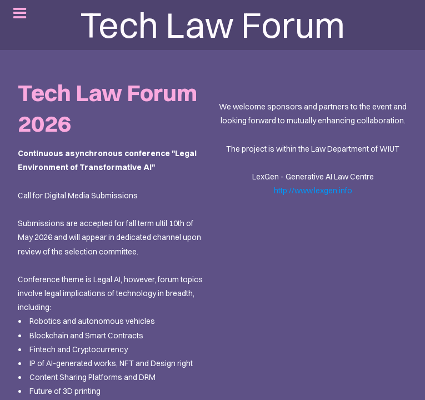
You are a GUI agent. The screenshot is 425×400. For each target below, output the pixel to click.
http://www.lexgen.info (313, 191)
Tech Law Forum (212, 25)
